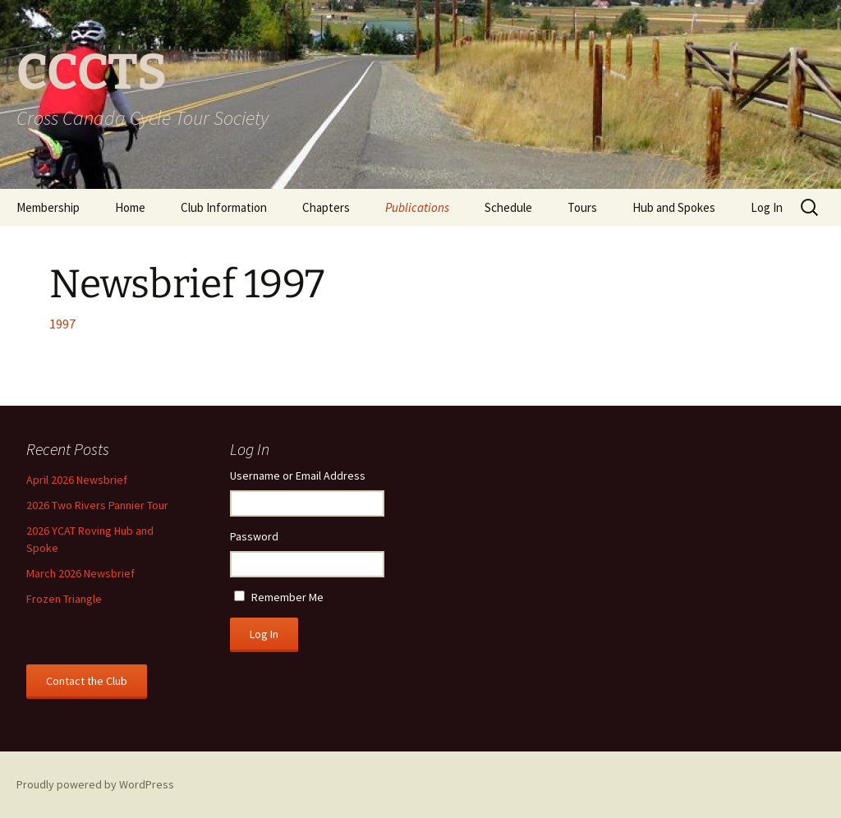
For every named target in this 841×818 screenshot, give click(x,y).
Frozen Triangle (64, 598)
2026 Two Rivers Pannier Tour (97, 505)
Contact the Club (86, 680)
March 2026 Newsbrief (80, 573)
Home (130, 207)
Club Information (224, 207)
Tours (582, 207)
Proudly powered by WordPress (95, 784)
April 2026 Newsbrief (76, 479)
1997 (62, 323)
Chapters (326, 207)
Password (254, 536)
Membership (48, 207)
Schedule (508, 207)
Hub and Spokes (673, 207)
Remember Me (287, 597)
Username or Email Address (297, 475)
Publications (417, 207)
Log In (767, 207)
